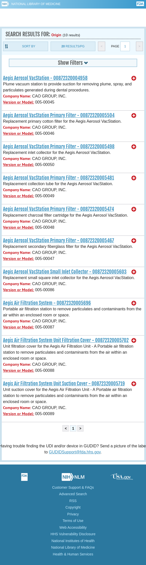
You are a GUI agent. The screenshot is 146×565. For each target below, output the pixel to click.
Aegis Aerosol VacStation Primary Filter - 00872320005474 (58, 209)
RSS (73, 501)
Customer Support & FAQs (73, 487)
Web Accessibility (73, 527)
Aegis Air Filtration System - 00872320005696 (47, 303)
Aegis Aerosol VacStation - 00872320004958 (45, 78)
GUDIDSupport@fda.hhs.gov (74, 452)
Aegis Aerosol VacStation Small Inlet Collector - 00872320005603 (65, 272)
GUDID (73, 17)
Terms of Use (73, 521)
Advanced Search (73, 494)
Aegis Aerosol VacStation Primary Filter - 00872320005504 (59, 115)
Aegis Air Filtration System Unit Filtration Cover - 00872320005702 (66, 340)
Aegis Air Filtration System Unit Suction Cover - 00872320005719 (64, 384)
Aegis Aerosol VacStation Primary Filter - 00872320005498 (59, 147)
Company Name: (17, 96)
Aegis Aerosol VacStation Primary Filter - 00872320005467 (58, 241)
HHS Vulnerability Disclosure (73, 534)
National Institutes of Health (72, 541)
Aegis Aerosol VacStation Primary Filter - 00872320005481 (58, 178)
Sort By (28, 46)
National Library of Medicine (35, 4)
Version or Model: (18, 102)
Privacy (73, 514)
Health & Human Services (73, 554)
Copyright (73, 507)
